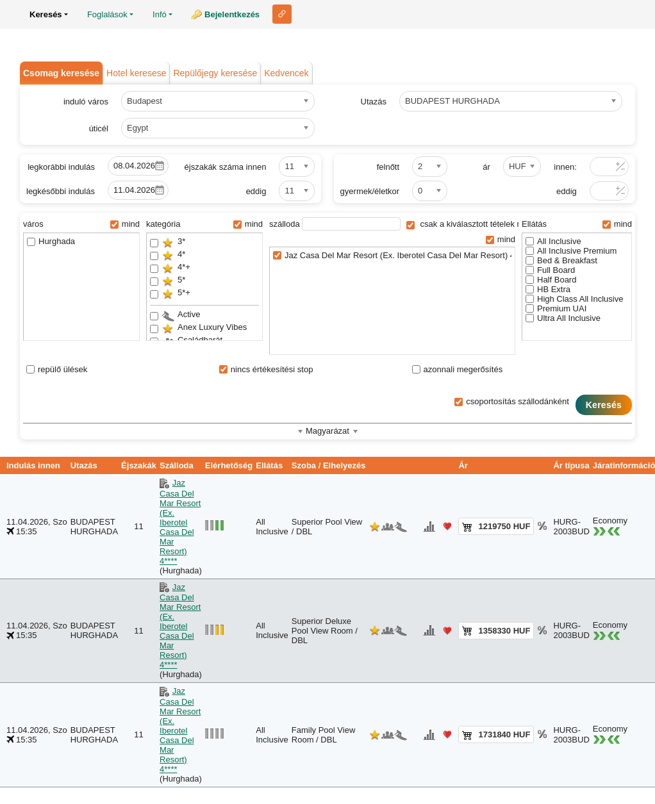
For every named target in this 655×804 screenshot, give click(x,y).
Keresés (604, 405)
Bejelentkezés (232, 14)
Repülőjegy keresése (215, 73)
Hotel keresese (136, 73)
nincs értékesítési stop (266, 369)
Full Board (550, 270)
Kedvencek (286, 73)
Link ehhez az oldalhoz (282, 14)
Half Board (551, 279)
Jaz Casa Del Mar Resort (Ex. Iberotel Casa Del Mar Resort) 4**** (392, 255)
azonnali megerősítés (457, 369)
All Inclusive (553, 241)
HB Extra (548, 289)
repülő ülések (56, 369)
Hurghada (51, 241)
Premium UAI (556, 308)
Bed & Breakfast (561, 260)
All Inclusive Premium (571, 251)
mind (125, 224)
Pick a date (159, 166)
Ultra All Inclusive (563, 318)
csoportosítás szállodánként (511, 401)
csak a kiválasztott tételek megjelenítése (487, 224)
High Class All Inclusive (574, 299)
